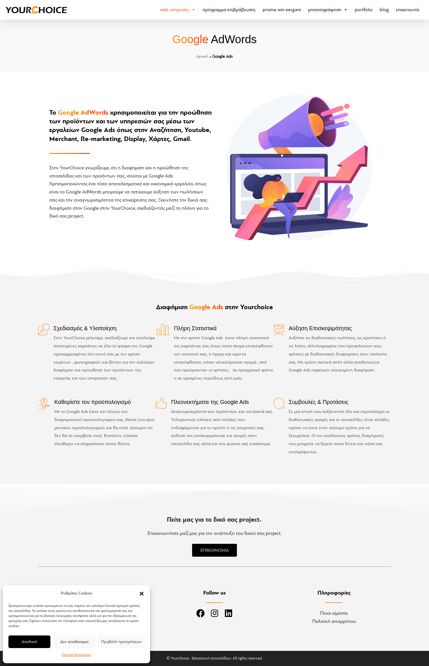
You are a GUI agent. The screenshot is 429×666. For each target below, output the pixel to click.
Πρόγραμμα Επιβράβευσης (229, 9)
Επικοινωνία (407, 9)
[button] (141, 593)
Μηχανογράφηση (328, 10)
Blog (384, 9)
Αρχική (202, 56)
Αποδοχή (29, 641)
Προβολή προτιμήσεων (121, 641)
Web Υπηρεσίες (178, 10)
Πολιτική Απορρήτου (76, 655)
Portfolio (364, 9)
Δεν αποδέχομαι (74, 641)
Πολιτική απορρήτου (334, 621)
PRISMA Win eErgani (282, 9)
